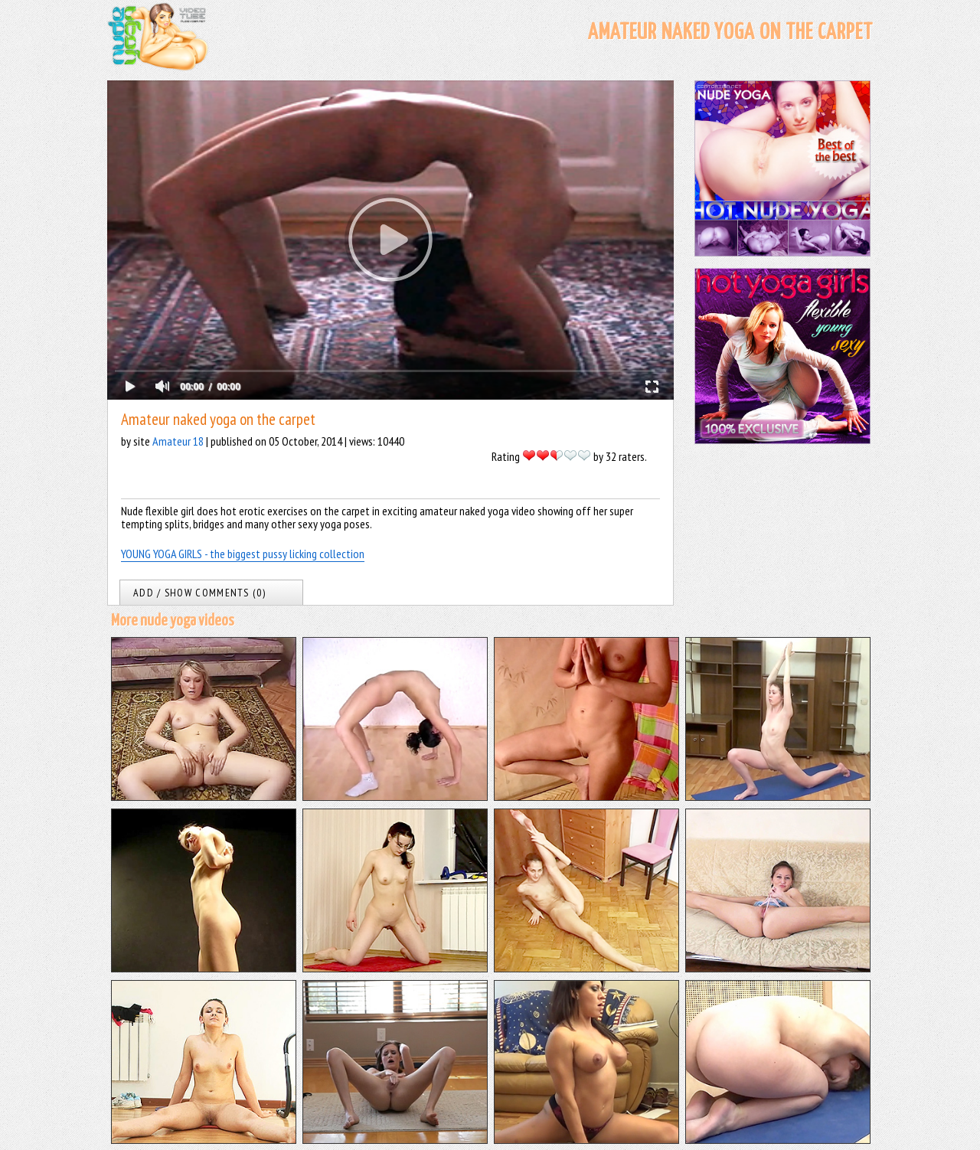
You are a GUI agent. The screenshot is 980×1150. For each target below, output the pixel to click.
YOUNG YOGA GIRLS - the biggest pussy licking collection (242, 553)
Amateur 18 (178, 441)
